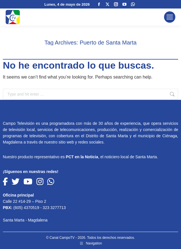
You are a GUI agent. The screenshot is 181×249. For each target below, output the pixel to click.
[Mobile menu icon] (169, 17)
